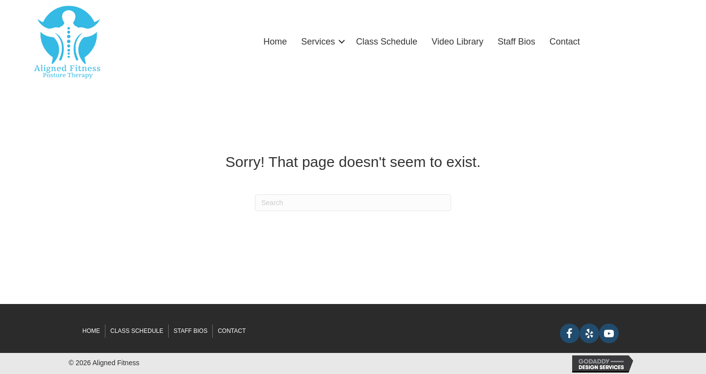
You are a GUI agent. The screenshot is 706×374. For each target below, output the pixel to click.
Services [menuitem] (318, 42)
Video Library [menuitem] (457, 42)
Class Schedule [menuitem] (386, 42)
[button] (342, 41)
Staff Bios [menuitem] (516, 42)
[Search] (353, 202)
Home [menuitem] (275, 42)
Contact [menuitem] (565, 42)
